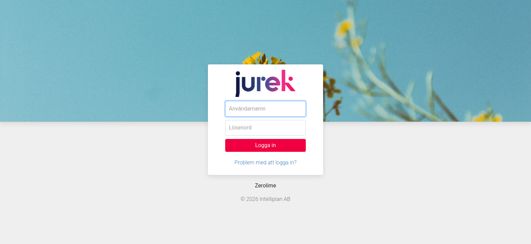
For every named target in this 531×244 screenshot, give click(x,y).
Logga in (265, 145)
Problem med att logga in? (265, 162)
